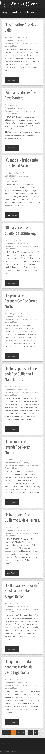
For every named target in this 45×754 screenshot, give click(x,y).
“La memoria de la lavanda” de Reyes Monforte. (17, 447)
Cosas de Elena (11, 46)
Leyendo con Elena (9, 751)
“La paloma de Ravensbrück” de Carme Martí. (21, 301)
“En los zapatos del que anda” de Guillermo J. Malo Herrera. (21, 374)
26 (30, 732)
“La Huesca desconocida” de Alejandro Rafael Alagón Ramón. (22, 591)
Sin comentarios (21, 41)
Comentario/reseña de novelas (26, 43)
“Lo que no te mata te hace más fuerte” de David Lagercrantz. (19, 667)
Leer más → (12, 80)
